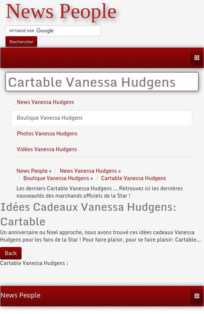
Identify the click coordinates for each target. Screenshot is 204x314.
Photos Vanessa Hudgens (47, 133)
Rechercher (21, 41)
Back (11, 253)
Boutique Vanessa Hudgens (49, 117)
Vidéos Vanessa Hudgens (47, 149)
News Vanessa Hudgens (45, 102)
